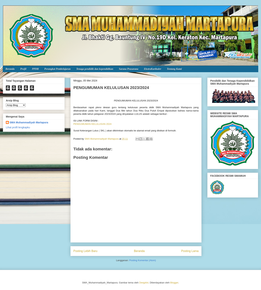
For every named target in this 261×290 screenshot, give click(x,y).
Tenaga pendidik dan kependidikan (94, 69)
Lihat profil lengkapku (18, 127)
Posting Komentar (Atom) (142, 260)
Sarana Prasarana (128, 69)
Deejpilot (144, 282)
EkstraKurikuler (152, 69)
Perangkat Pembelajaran (57, 69)
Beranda (10, 69)
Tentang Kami (174, 69)
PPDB (35, 69)
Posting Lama (190, 251)
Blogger (174, 282)
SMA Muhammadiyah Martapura (28, 122)
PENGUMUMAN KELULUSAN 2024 (92, 124)
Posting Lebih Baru (85, 251)
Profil (23, 69)
